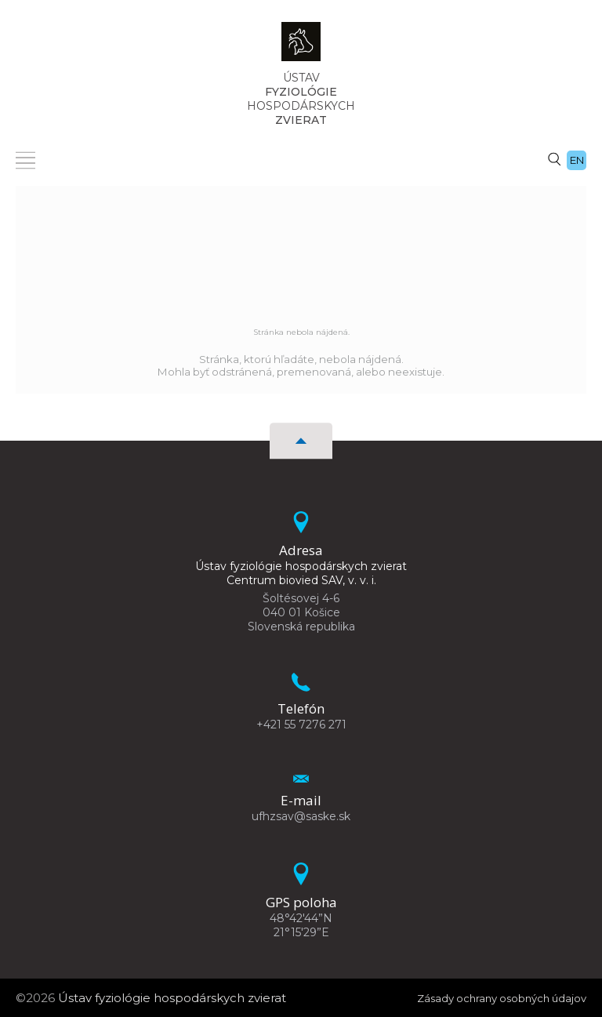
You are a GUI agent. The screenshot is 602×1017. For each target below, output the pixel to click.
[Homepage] (301, 46)
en (577, 160)
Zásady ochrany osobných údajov (488, 997)
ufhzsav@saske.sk (301, 816)
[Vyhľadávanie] (554, 158)
